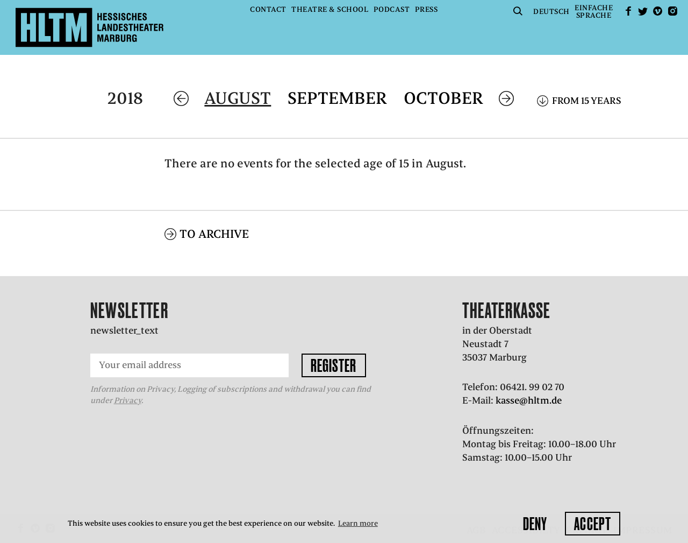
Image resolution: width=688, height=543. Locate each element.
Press (426, 9)
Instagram (672, 11)
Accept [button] (592, 523)
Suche (518, 11)
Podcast (392, 9)
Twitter (643, 11)
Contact (268, 9)
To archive (214, 234)
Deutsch (551, 11)
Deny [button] (535, 523)
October (443, 98)
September (337, 98)
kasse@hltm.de (529, 400)
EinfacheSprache (594, 11)
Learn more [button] (358, 523)
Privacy (127, 400)
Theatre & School (329, 9)
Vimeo (658, 11)
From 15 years (586, 101)
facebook (628, 11)
